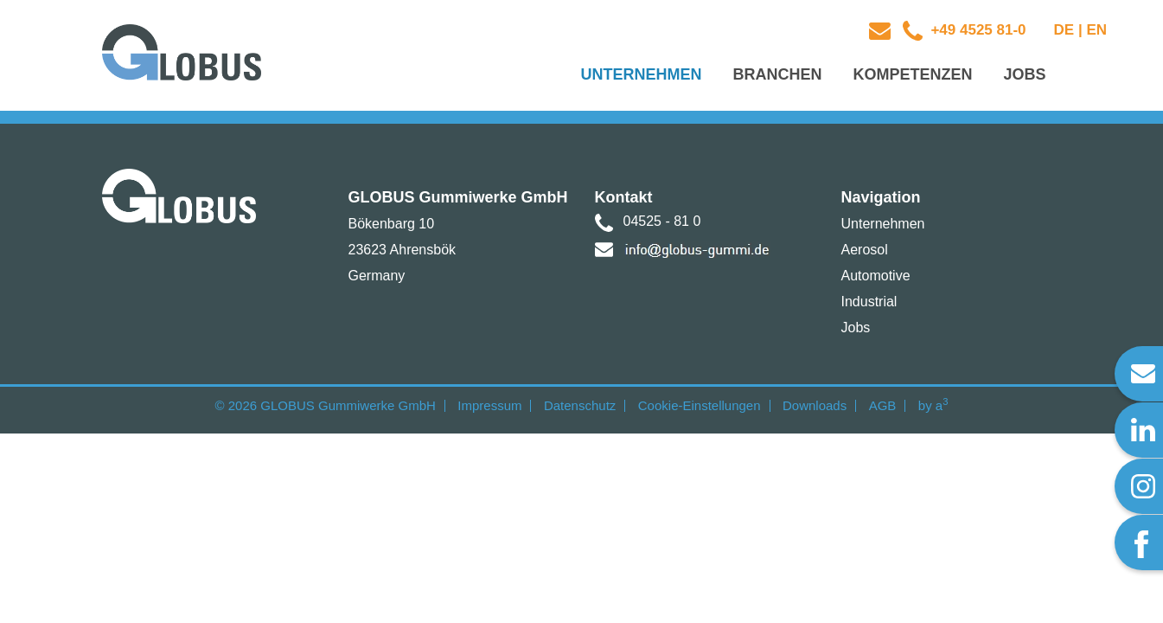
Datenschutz (580, 405)
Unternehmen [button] (640, 74)
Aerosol (864, 249)
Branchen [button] (776, 74)
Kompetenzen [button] (912, 74)
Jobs (856, 327)
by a (933, 405)
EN (1096, 30)
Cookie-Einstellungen (699, 405)
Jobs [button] (1024, 74)
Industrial (869, 301)
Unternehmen (883, 223)
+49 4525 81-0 (976, 30)
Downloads (815, 405)
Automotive (876, 275)
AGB (883, 405)
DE (1064, 30)
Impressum (489, 405)
